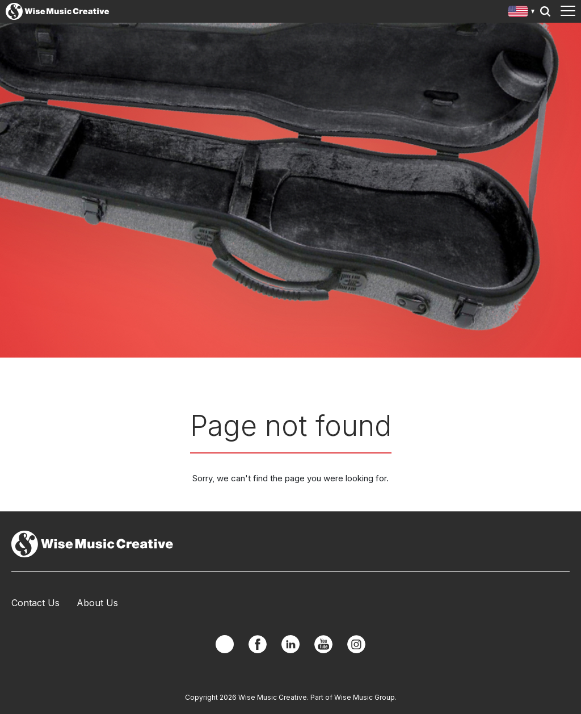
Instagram (356, 644)
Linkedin (290, 644)
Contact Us (35, 602)
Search (545, 11)
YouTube (323, 644)
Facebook (258, 644)
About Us (97, 602)
